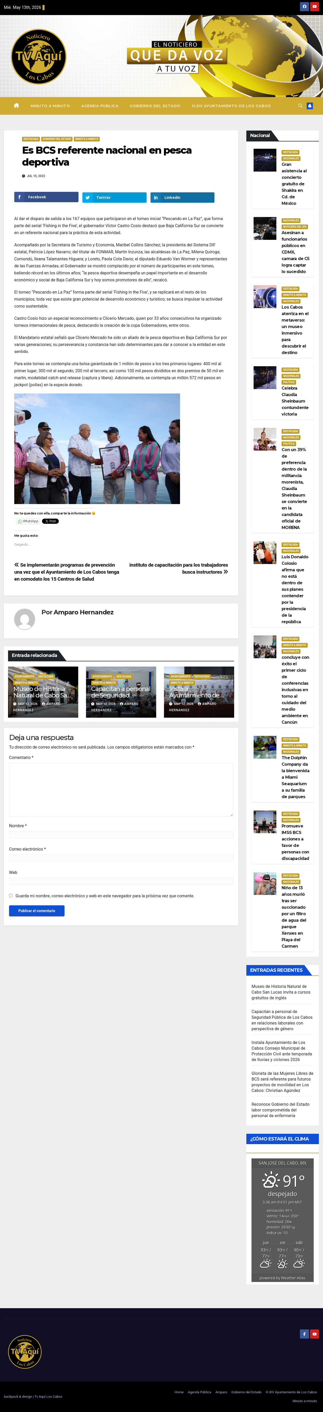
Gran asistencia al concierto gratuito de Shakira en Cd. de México (294, 184)
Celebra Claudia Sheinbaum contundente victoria (295, 401)
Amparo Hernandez (83, 612)
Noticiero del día (294, 226)
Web (13, 872)
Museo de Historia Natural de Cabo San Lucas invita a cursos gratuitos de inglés (281, 992)
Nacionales (291, 158)
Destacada (31, 139)
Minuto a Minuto (86, 139)
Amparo (221, 1392)
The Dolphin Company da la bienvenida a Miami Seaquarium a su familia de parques (295, 777)
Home (179, 1392)
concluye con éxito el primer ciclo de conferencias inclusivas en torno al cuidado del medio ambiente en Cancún (295, 690)
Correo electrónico (27, 848)
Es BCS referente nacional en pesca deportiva (107, 156)
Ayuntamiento (24, 676)
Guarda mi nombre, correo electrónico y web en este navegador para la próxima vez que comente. (105, 895)
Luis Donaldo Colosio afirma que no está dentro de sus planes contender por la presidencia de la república (295, 589)
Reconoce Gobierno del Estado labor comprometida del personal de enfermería (281, 1110)
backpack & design (18, 1397)
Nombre (18, 825)
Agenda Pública (99, 106)
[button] (300, 105)
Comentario (21, 757)
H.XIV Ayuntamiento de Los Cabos (231, 106)
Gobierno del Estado (155, 106)
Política (289, 382)
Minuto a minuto (50, 106)
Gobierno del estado (57, 139)
